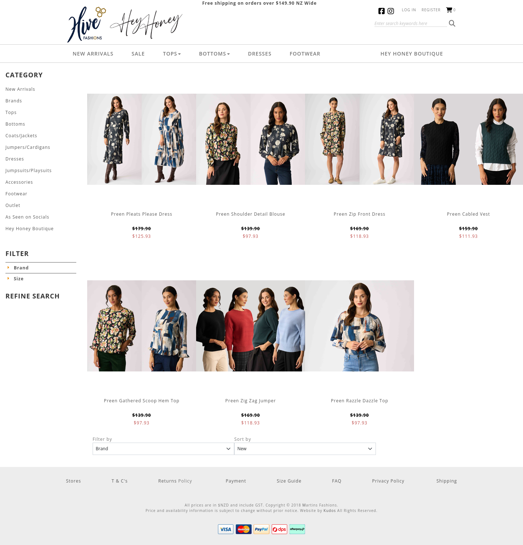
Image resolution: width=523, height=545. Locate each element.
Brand (21, 268)
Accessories (19, 182)
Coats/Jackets (21, 136)
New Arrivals (93, 53)
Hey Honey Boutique (411, 53)
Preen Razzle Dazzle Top (359, 401)
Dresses (260, 53)
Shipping (447, 481)
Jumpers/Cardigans (27, 147)
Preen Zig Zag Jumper (250, 401)
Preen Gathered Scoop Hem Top (141, 401)
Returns (168, 481)
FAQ (336, 481)
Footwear (305, 53)
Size (19, 279)
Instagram (392, 11)
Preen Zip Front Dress (359, 214)
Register (431, 9)
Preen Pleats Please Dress (142, 214)
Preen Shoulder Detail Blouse (250, 214)
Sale (138, 53)
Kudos (330, 510)
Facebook (383, 11)
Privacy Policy (388, 481)
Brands (13, 101)
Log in (409, 9)
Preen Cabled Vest (468, 214)
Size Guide (289, 481)
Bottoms (214, 53)
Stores (73, 481)
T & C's (120, 481)
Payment (236, 481)
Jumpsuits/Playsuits (28, 170)
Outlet (12, 205)
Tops (172, 53)
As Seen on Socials (27, 217)
